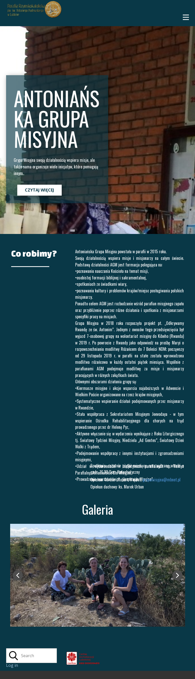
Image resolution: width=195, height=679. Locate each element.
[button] (18, 575)
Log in (12, 665)
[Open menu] (186, 17)
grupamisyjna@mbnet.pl (161, 480)
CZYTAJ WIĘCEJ (39, 190)
